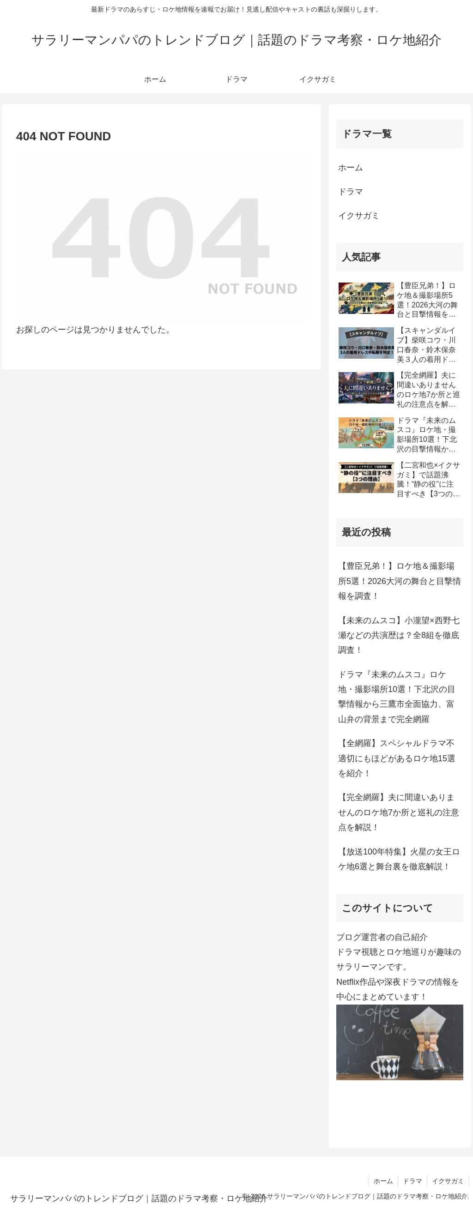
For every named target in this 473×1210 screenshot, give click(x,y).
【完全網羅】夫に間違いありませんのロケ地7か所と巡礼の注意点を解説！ (398, 812)
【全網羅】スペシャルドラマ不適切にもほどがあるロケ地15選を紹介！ (396, 758)
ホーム (350, 167)
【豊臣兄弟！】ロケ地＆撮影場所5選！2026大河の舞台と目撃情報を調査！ (399, 581)
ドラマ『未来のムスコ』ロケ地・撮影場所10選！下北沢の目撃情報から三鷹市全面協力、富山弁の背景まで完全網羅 (396, 697)
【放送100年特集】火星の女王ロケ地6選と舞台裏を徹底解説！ (399, 859)
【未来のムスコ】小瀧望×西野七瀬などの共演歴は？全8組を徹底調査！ (399, 635)
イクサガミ (359, 215)
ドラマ (350, 191)
